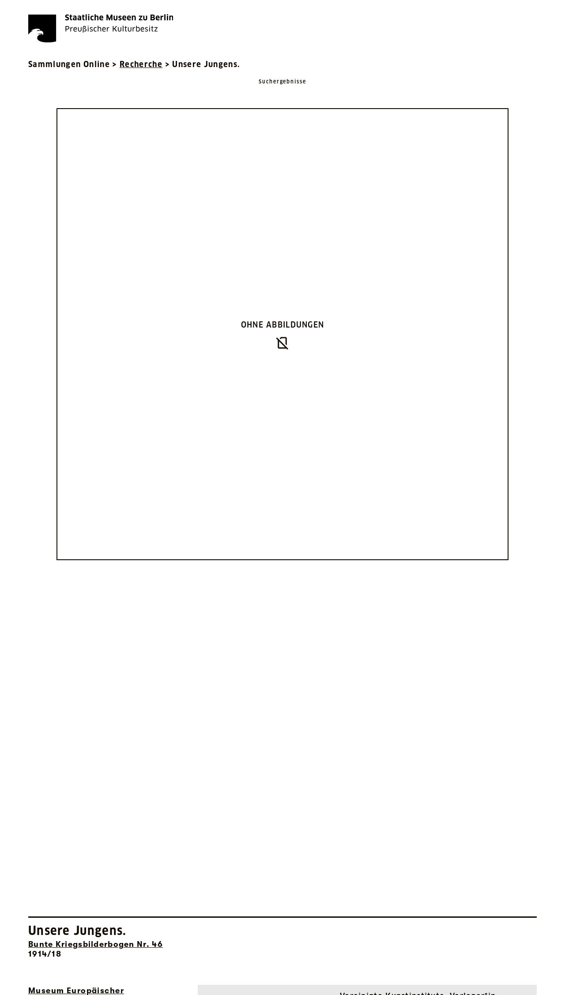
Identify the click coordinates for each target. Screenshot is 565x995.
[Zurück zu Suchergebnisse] (282, 90)
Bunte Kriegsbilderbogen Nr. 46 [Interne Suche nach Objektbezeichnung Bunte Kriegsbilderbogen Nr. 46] (95, 944)
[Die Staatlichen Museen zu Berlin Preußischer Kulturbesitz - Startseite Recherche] (100, 28)
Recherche (141, 64)
